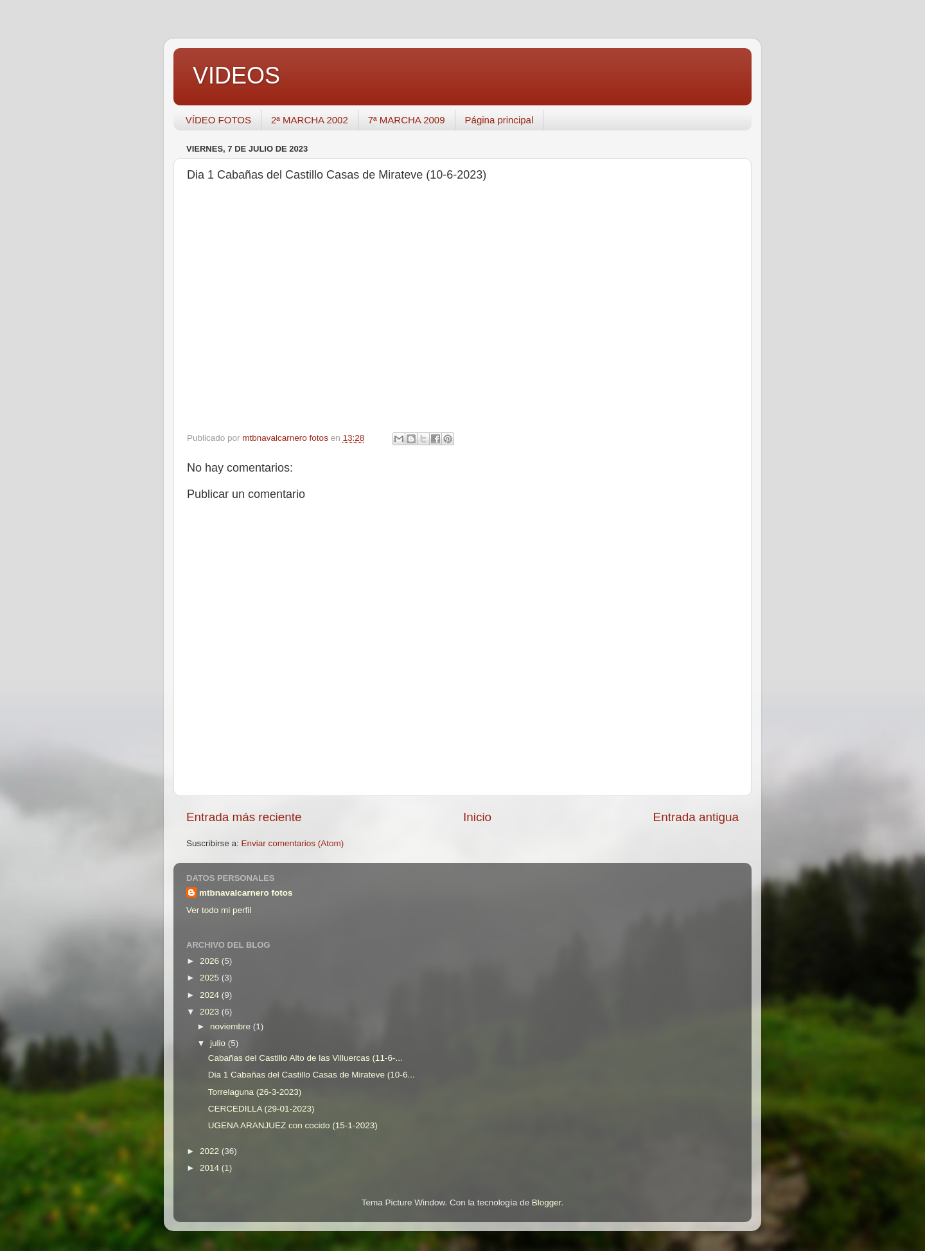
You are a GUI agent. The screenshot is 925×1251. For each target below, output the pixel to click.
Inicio (477, 817)
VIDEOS (236, 75)
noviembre (231, 1026)
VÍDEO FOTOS (218, 119)
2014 (211, 1168)
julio (219, 1043)
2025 (211, 977)
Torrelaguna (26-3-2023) (255, 1092)
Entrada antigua (696, 817)
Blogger (546, 1202)
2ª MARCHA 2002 (309, 119)
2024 (211, 995)
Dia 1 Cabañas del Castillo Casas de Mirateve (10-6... (311, 1074)
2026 (211, 961)
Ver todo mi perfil (218, 910)
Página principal (499, 119)
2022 (211, 1151)
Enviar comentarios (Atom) (293, 843)
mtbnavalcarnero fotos (246, 893)
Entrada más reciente (244, 817)
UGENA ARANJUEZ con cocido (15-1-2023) (293, 1125)
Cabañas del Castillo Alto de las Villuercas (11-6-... (305, 1058)
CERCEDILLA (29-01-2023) (261, 1108)
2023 (211, 1011)
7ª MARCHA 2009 (406, 119)
